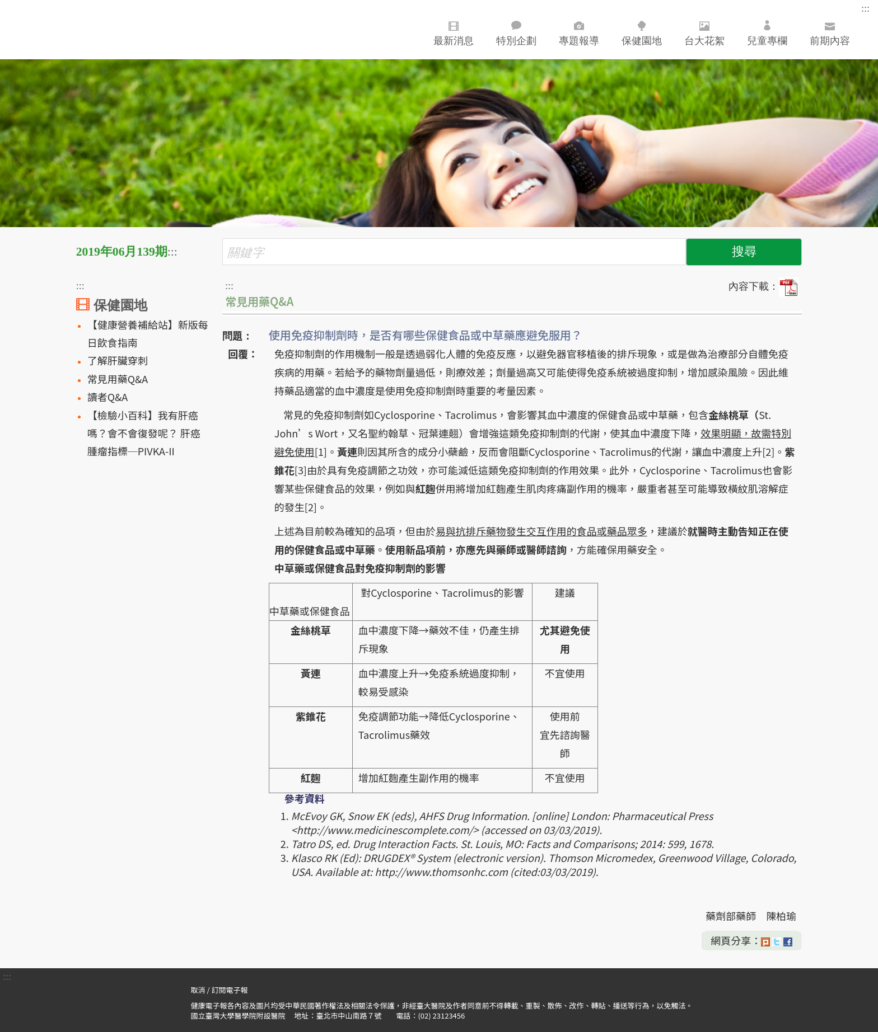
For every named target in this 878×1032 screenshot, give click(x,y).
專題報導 (579, 31)
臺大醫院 (81, 29)
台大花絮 (704, 31)
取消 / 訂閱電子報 (218, 989)
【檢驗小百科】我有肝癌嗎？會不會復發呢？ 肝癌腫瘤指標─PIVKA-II (143, 433)
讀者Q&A (107, 396)
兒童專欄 (767, 33)
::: (865, 8)
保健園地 (642, 31)
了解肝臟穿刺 (117, 360)
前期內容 (830, 33)
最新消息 (453, 31)
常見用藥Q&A (117, 378)
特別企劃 (516, 33)
